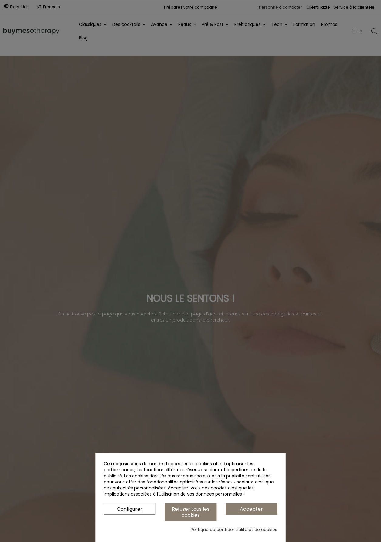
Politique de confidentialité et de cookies (234, 530)
